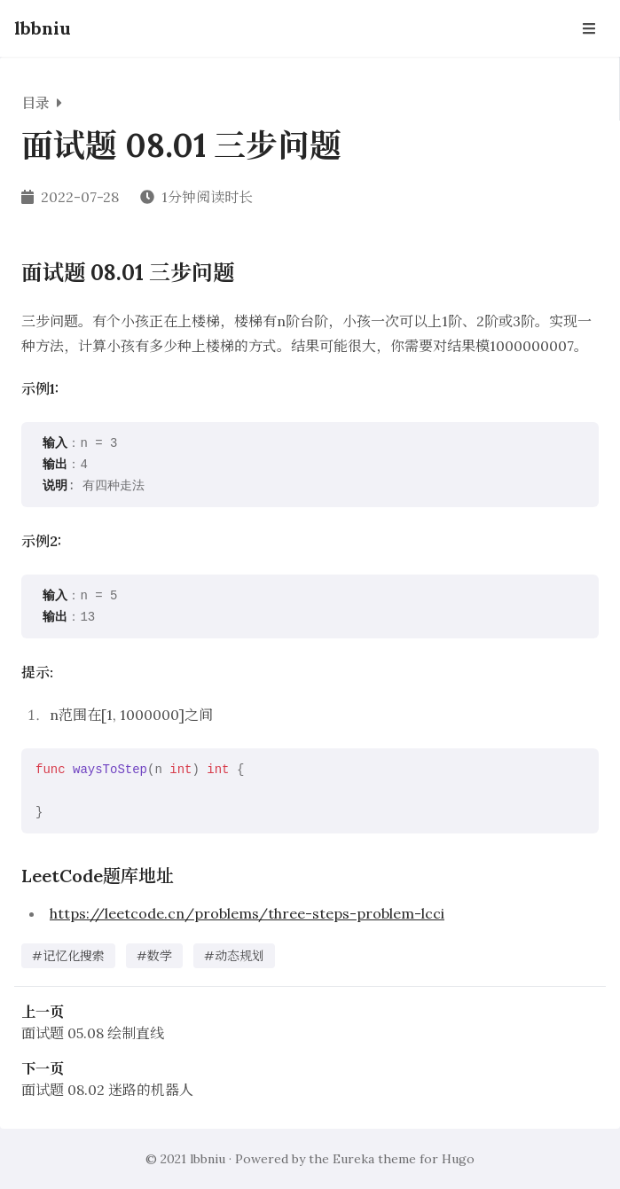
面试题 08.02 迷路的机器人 (107, 1090)
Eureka (353, 1159)
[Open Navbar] (589, 28)
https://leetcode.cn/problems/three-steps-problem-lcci (247, 913)
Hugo (458, 1159)
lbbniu (42, 28)
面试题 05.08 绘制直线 (92, 1033)
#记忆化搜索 (68, 956)
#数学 (154, 956)
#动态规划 (234, 956)
